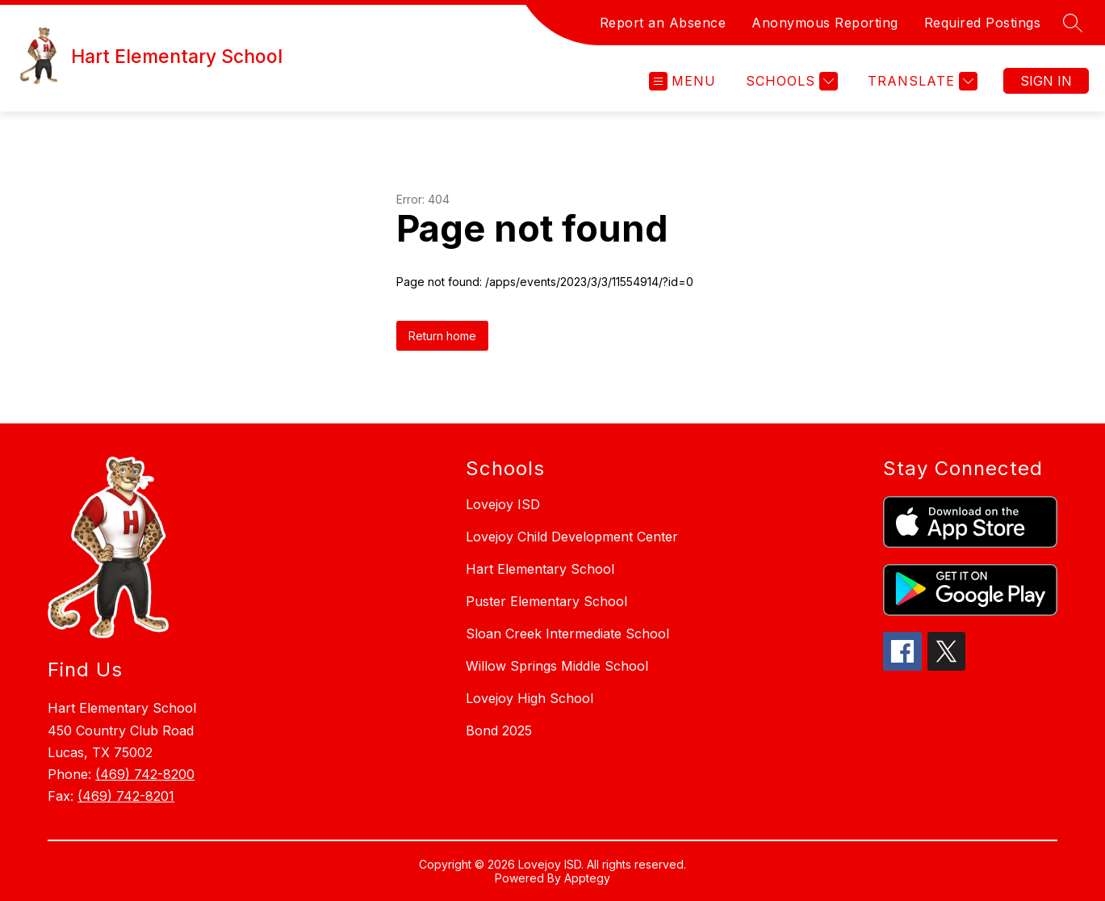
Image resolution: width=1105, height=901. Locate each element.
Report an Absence (663, 23)
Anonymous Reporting (824, 23)
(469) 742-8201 (125, 796)
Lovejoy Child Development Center (572, 536)
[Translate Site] (920, 81)
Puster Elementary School (546, 601)
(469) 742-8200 (145, 774)
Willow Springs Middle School (557, 666)
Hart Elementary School (540, 569)
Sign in (1046, 81)
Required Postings (982, 23)
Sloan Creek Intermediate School (567, 633)
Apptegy (587, 878)
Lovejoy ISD (503, 504)
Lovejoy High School (529, 698)
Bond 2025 (499, 730)
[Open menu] (682, 81)
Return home (442, 336)
